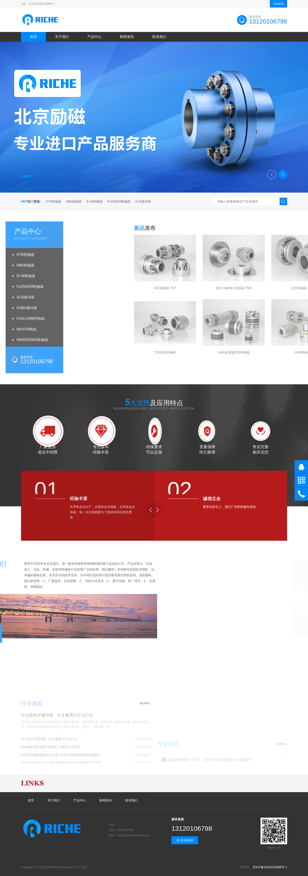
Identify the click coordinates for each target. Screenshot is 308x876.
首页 (33, 37)
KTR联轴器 (53, 201)
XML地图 (81, 867)
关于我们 (62, 37)
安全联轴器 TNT (259, 288)
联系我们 (159, 37)
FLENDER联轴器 (119, 201)
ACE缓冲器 (143, 201)
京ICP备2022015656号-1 (270, 867)
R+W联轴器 (94, 201)
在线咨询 (278, 3)
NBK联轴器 (74, 201)
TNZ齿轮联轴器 (259, 352)
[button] (26, 176)
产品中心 (94, 37)
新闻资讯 (127, 37)
